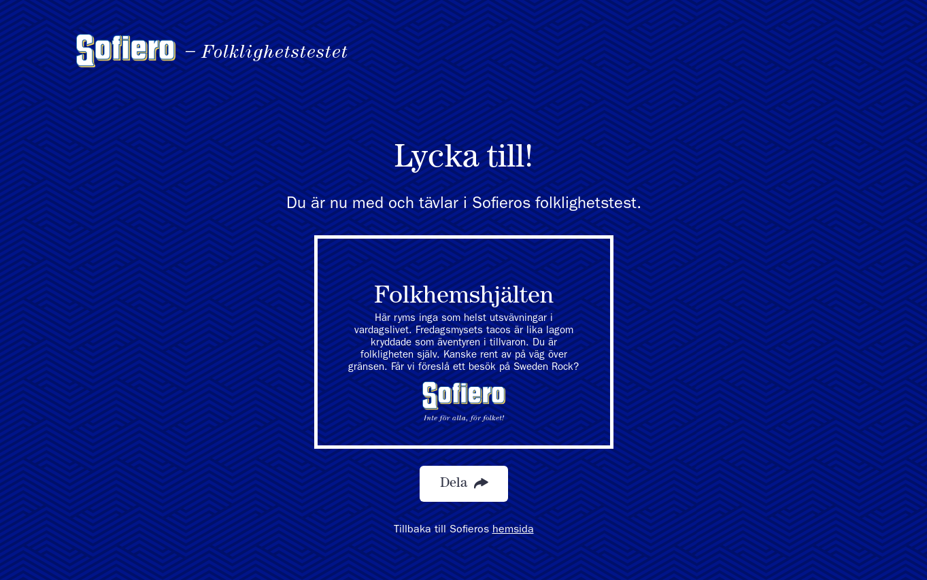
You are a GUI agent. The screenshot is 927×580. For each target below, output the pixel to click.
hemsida (513, 530)
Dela (464, 484)
